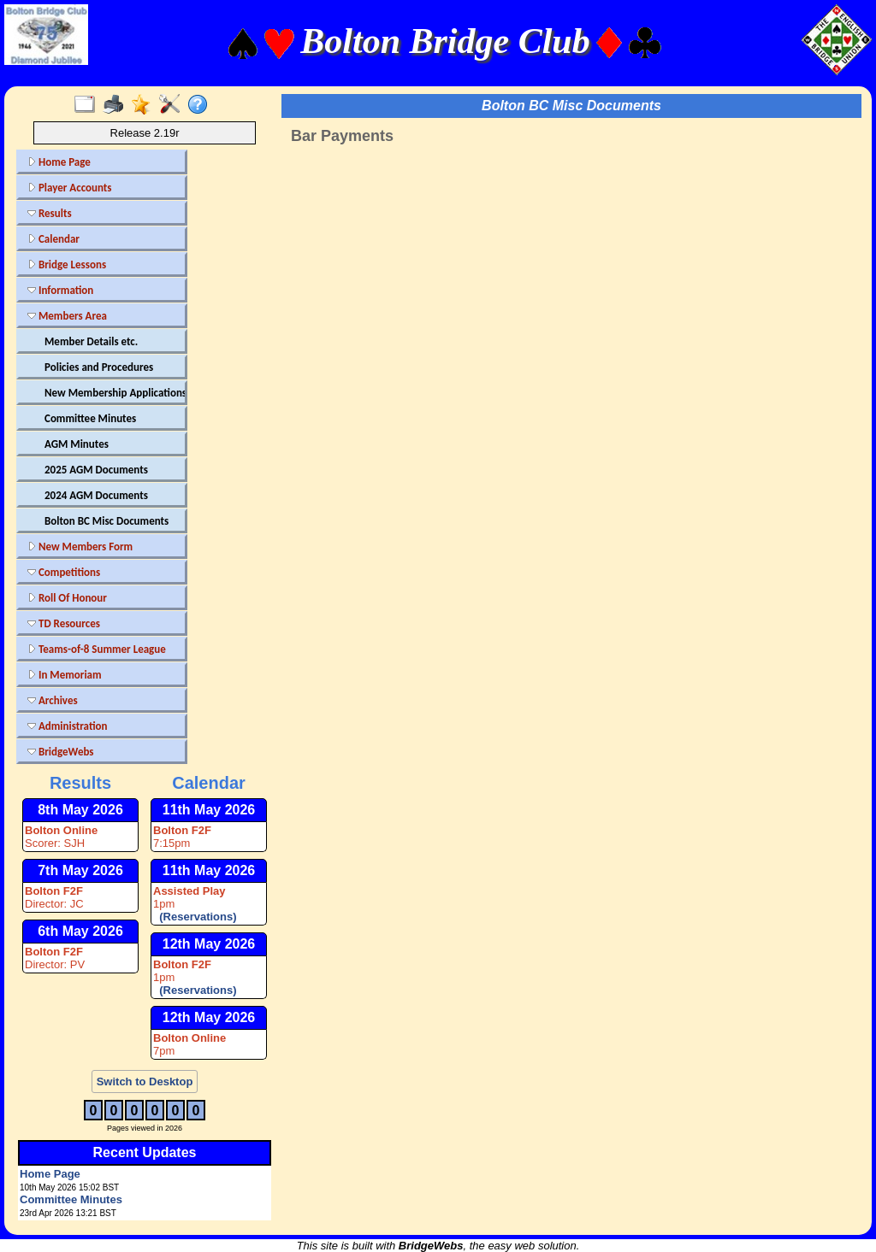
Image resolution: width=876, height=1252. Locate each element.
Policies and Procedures (98, 367)
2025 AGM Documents (96, 469)
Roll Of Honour (67, 597)
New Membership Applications (112, 392)
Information (60, 290)
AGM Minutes (76, 444)
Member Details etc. (91, 341)
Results (49, 213)
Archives (52, 700)
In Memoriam (64, 674)
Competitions (63, 572)
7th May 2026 (80, 870)
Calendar (53, 238)
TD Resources (63, 623)
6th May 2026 (80, 931)
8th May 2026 (80, 809)
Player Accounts (69, 187)
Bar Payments (342, 135)
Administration (67, 726)
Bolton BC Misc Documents (106, 520)
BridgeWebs (60, 751)
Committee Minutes (90, 418)
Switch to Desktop (145, 1081)
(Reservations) (195, 916)
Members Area (67, 315)
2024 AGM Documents (96, 495)
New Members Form (80, 546)
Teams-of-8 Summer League (96, 649)
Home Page (59, 162)
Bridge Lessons (66, 264)
